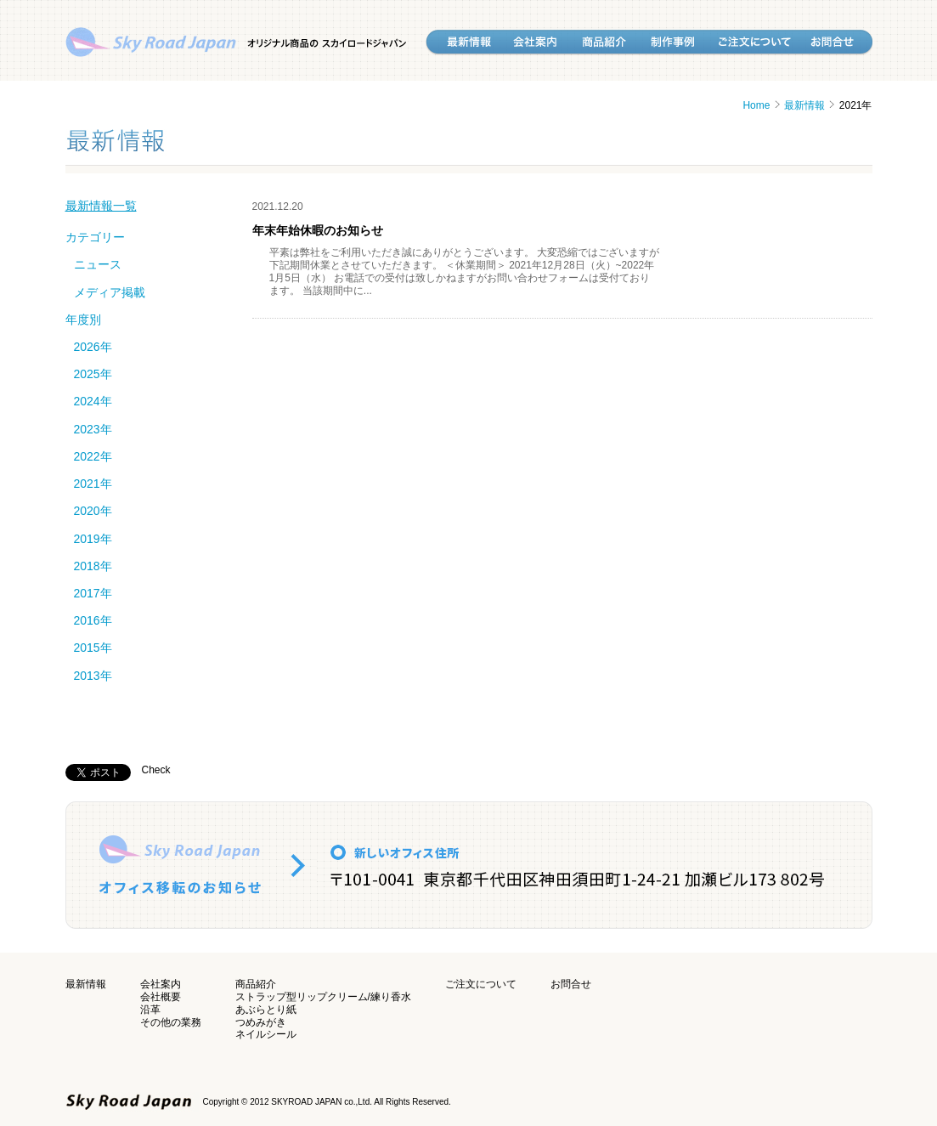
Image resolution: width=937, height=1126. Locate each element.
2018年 (93, 566)
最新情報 (804, 105)
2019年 (93, 539)
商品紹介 (255, 984)
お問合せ (570, 984)
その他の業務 (170, 1022)
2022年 (93, 456)
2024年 (93, 401)
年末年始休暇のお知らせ (317, 230)
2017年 (93, 593)
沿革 (150, 1010)
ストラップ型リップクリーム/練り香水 (323, 997)
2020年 (93, 511)
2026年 (93, 347)
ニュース (97, 264)
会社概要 (160, 997)
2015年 (93, 647)
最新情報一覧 (101, 205)
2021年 (93, 483)
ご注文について (480, 984)
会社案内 (160, 984)
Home (756, 105)
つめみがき (260, 1022)
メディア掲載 (109, 292)
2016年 (93, 620)
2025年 (93, 374)
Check (156, 770)
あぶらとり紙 (265, 1010)
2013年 (93, 675)
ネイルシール (265, 1034)
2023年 (93, 429)
